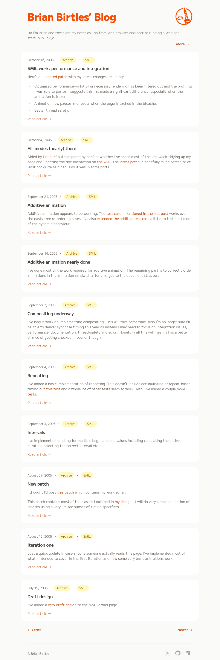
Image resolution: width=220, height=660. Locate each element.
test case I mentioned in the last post (137, 213)
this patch (65, 492)
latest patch (129, 161)
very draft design (62, 604)
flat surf (50, 156)
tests (32, 394)
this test (53, 388)
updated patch (55, 76)
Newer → (184, 629)
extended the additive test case (123, 218)
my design (123, 501)
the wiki (103, 161)
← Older (34, 629)
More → (182, 43)
